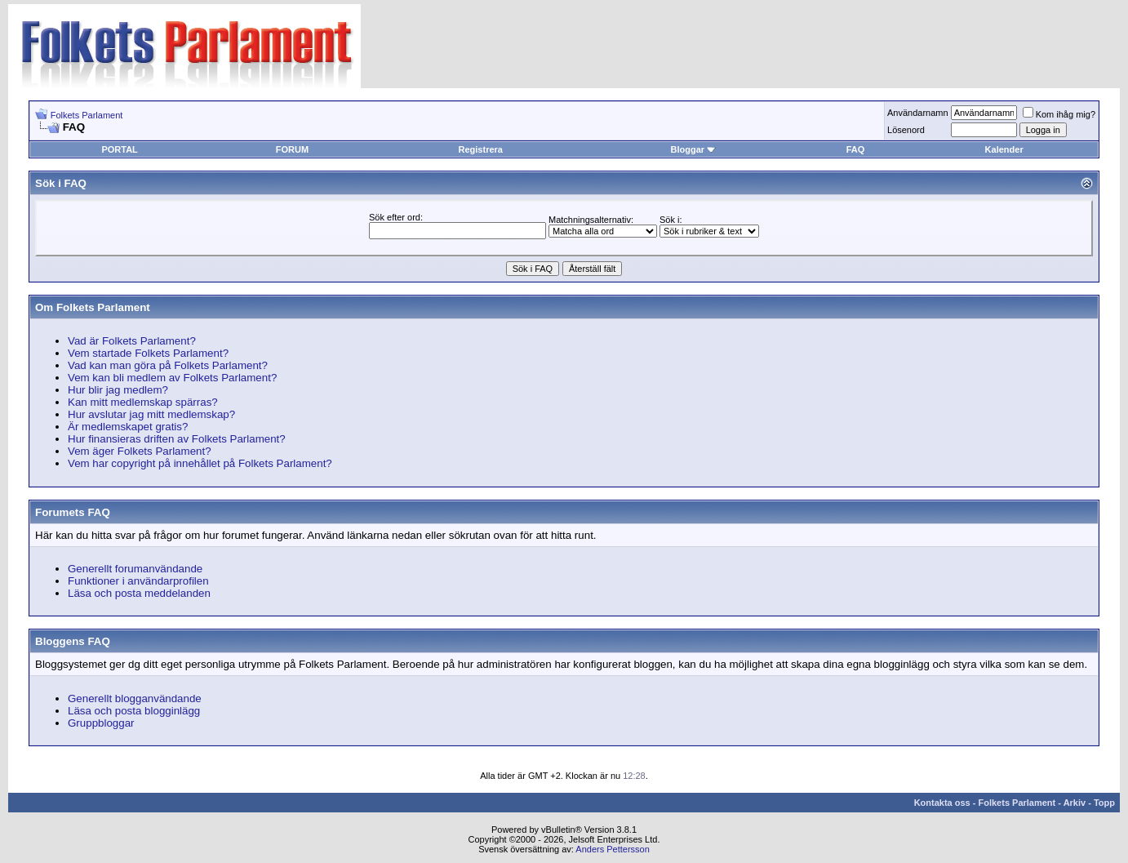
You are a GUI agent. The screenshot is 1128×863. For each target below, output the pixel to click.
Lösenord (906, 130)
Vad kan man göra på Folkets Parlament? (168, 365)
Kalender (1004, 149)
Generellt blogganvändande (135, 698)
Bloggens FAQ (72, 641)
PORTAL (119, 149)
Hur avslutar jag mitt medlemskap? (151, 414)
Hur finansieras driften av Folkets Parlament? (177, 439)
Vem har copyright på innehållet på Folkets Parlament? (200, 463)
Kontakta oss (942, 802)
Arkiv (1075, 802)
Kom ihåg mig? (1059, 114)
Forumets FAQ (72, 512)
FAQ (855, 149)
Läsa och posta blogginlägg (134, 711)
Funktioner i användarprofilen (138, 581)
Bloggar (693, 149)
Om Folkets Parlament (92, 307)
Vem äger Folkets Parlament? (139, 451)
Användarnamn (917, 113)
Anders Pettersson (612, 849)
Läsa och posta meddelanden (139, 593)
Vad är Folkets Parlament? (132, 341)
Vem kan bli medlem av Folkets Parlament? (172, 377)
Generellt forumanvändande (135, 569)
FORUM (292, 149)
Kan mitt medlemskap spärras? (143, 402)
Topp (1104, 802)
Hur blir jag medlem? (118, 390)
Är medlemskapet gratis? (128, 426)
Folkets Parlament (87, 115)
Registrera (481, 149)
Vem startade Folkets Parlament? (148, 353)
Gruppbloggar (101, 723)
